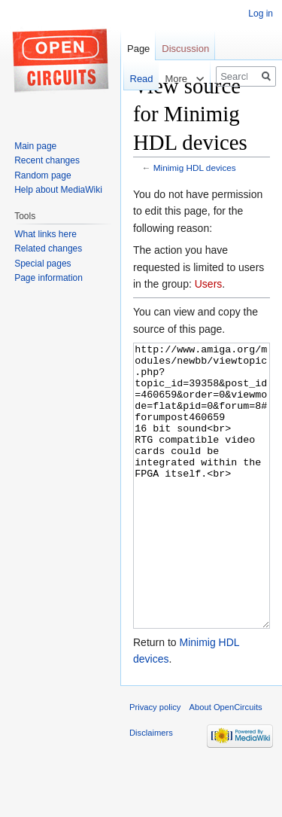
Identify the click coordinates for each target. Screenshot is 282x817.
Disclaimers (151, 789)
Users (209, 284)
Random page (42, 175)
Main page (35, 146)
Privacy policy (154, 763)
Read (135, 78)
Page (138, 48)
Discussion (185, 48)
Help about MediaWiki (58, 189)
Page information (48, 278)
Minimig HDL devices (194, 167)
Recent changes (47, 160)
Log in (260, 13)
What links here (45, 234)
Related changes (48, 248)
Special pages (42, 263)
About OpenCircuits (226, 763)
